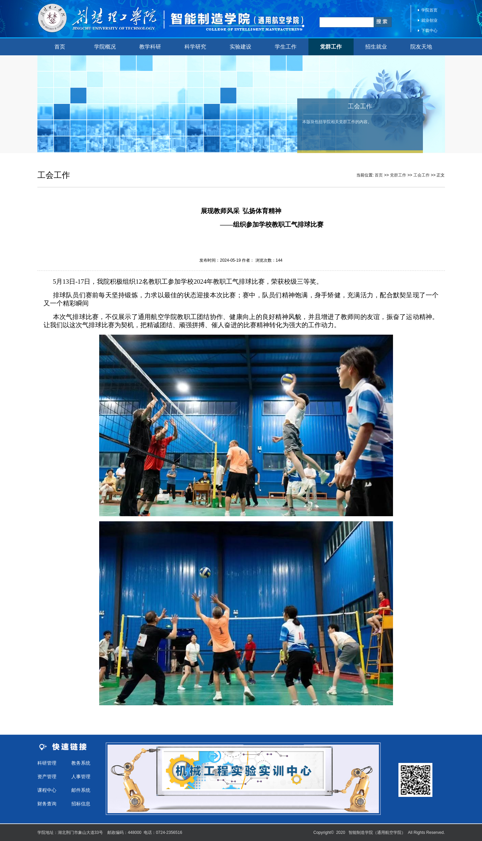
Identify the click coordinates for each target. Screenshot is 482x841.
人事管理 (80, 776)
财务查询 (46, 803)
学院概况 (105, 47)
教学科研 (150, 47)
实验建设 (240, 47)
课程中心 (46, 790)
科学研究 (195, 47)
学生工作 (286, 47)
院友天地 (421, 47)
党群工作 (331, 47)
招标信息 (80, 803)
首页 (59, 47)
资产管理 (46, 776)
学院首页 (429, 10)
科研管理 (46, 763)
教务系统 (80, 763)
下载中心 (429, 30)
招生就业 (376, 47)
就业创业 (429, 20)
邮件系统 (80, 790)
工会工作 (421, 175)
